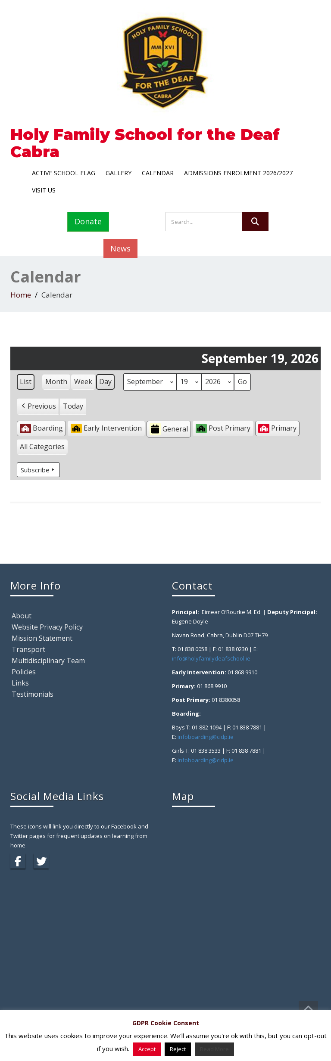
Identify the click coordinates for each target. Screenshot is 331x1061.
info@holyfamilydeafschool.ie (211, 658)
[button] (38, 406)
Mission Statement (42, 638)
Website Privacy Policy (47, 627)
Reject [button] (178, 1049)
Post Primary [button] (223, 428)
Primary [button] (277, 428)
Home (20, 295)
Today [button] (73, 406)
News (120, 248)
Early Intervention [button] (106, 428)
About (21, 615)
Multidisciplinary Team (48, 660)
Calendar (158, 173)
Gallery (118, 173)
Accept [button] (147, 1049)
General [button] (169, 429)
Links (20, 683)
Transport (28, 649)
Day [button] (105, 381)
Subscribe (38, 470)
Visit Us (44, 190)
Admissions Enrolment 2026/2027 (238, 173)
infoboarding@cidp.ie (206, 737)
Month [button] (56, 381)
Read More (214, 1049)
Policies (24, 671)
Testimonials (32, 694)
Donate (88, 221)
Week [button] (83, 381)
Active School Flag (63, 173)
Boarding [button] (41, 428)
